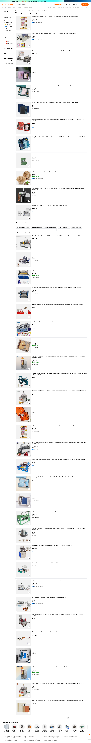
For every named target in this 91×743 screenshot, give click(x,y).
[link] (89, 731)
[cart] (70, 4)
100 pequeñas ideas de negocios (37, 224)
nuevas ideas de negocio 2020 (69, 739)
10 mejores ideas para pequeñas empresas (53, 739)
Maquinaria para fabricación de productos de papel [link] (53, 10)
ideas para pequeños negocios (10, 740)
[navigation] (9, 364)
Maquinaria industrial (23, 10)
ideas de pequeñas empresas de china (32, 740)
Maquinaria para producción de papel (35, 10)
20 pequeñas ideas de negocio (37, 227)
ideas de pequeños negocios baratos (23, 224)
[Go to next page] (84, 718)
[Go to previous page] (62, 718)
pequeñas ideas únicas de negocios (31, 739)
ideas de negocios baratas (29, 736)
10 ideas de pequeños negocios (67, 224)
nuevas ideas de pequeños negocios (50, 227)
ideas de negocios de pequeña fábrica (12, 739)
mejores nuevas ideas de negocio (31, 737)
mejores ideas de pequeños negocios (23, 227)
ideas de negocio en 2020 (10, 737)
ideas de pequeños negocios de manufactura (24, 232)
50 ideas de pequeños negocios (64, 227)
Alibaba (16, 10)
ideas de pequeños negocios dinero (70, 737)
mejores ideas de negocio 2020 (70, 736)
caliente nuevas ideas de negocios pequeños (52, 224)
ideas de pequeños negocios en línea (51, 736)
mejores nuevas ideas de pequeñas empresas (53, 737)
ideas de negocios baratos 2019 (50, 740)
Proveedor (40, 22)
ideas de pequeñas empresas (76, 227)
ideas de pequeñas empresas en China (12, 736)
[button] (29, 29)
